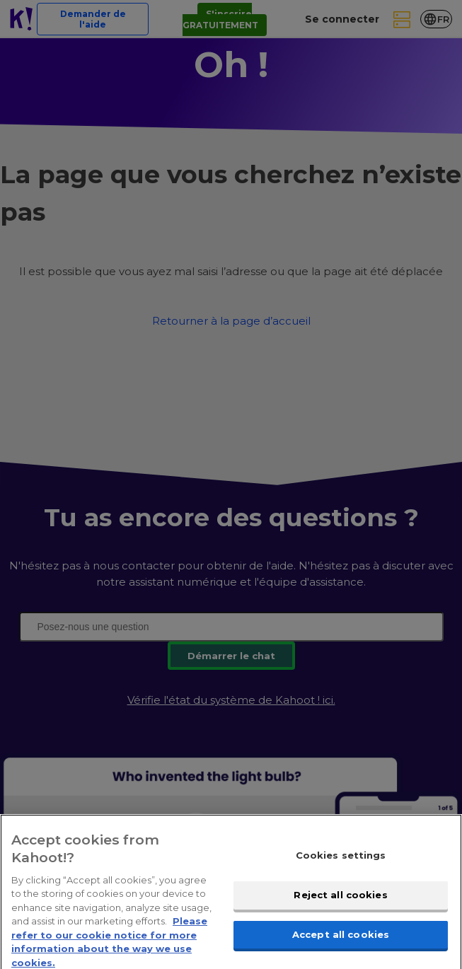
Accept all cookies (340, 939)
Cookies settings (341, 860)
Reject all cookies (340, 899)
